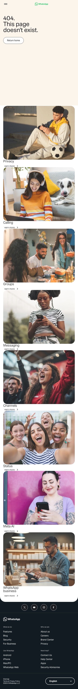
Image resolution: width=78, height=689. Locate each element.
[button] (5, 4)
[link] (41, 4)
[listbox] (60, 681)
